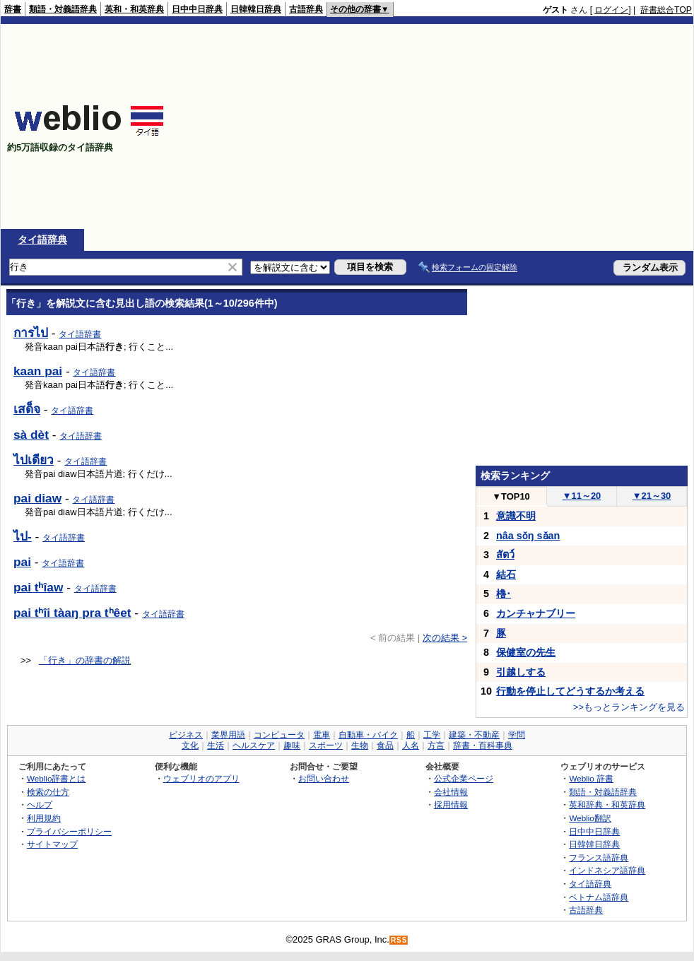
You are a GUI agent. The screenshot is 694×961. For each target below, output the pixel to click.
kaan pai (37, 371)
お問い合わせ (323, 778)
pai (22, 562)
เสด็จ (26, 409)
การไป (30, 333)
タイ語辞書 (80, 334)
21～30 (652, 495)
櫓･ (503, 593)
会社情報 (451, 791)
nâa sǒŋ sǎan (528, 535)
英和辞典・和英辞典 (607, 804)
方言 (436, 745)
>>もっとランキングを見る (629, 707)
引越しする (521, 672)
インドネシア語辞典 (607, 870)
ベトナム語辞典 (598, 897)
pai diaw (37, 498)
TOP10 (511, 496)
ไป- (22, 536)
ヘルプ (39, 804)
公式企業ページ (463, 778)
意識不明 (516, 515)
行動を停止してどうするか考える (570, 691)
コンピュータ (279, 735)
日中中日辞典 (197, 9)
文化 (190, 745)
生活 (215, 745)
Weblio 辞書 (591, 778)
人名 (410, 745)
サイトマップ (52, 844)
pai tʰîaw (38, 587)
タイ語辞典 (42, 239)
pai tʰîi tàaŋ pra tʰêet (72, 613)
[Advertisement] (509, 126)
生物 (359, 745)
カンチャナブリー (535, 613)
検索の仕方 (48, 791)
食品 (385, 745)
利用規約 (44, 818)
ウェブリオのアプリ (201, 778)
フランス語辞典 (598, 857)
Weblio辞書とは (56, 778)
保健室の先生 (525, 652)
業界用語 (228, 735)
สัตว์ (505, 554)
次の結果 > (445, 637)
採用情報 (451, 804)
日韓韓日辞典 (255, 9)
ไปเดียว (33, 460)
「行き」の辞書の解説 (85, 660)
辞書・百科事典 (482, 745)
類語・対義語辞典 (63, 9)
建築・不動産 (474, 735)
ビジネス (186, 735)
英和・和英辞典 (134, 9)
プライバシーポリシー (69, 831)
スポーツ (326, 745)
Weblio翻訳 (590, 818)
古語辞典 (306, 9)
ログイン (611, 10)
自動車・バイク (368, 735)
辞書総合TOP (666, 10)
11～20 (582, 495)
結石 (506, 574)
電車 (321, 735)
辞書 (12, 9)
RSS (399, 940)
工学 (431, 735)
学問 (516, 735)
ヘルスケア (254, 745)
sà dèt (31, 435)
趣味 (291, 745)
